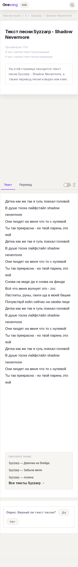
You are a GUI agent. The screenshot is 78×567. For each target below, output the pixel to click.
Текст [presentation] (8, 184)
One (10, 5)
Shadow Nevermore (59, 15)
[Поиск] (72, 5)
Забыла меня (33, 470)
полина (28, 477)
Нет (12, 521)
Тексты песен (11, 15)
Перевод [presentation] (25, 184)
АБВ (24, 4)
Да (64, 512)
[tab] (8, 184)
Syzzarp (36, 15)
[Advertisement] (39, 137)
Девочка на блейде (37, 463)
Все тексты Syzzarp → (27, 483)
